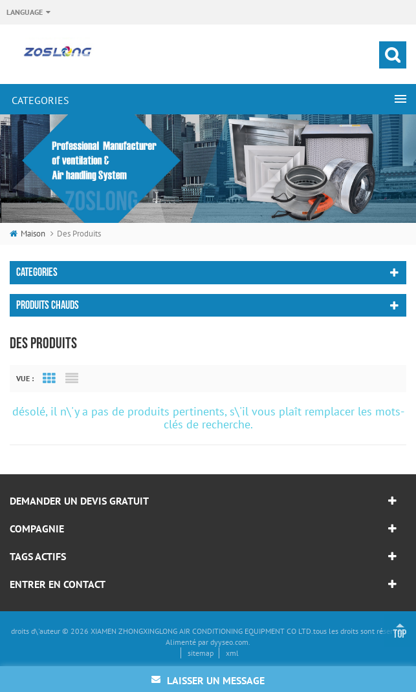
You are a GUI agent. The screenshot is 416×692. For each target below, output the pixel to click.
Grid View (49, 379)
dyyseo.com (229, 642)
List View (72, 379)
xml (232, 653)
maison (27, 233)
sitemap (200, 653)
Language (24, 12)
